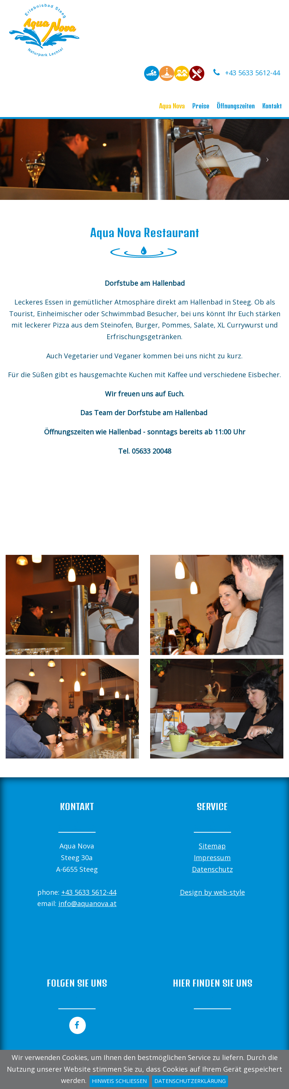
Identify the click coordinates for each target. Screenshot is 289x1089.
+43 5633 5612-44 (246, 72)
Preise (200, 106)
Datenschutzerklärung (190, 1080)
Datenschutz (212, 869)
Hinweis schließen (119, 1080)
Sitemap (212, 845)
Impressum (212, 857)
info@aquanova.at (87, 903)
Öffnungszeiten (236, 106)
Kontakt (272, 106)
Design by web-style (212, 892)
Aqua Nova (172, 106)
